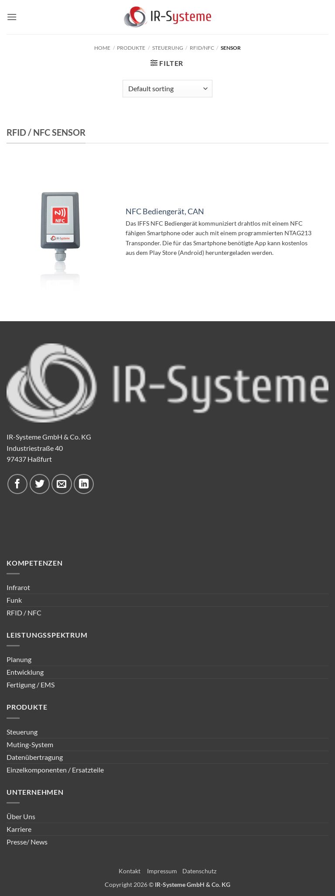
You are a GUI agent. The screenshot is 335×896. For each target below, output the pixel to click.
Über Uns (21, 816)
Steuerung (167, 48)
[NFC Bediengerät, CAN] (60, 234)
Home (102, 48)
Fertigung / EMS (31, 684)
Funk (14, 600)
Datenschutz (199, 871)
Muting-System (30, 744)
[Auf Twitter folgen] (40, 484)
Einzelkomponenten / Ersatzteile (55, 770)
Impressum (162, 871)
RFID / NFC (24, 612)
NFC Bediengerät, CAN (165, 211)
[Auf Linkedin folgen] (84, 484)
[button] (12, 16)
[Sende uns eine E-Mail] (61, 484)
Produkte (131, 48)
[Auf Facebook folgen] (17, 484)
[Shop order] (167, 88)
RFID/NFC (202, 48)
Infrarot (18, 587)
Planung (19, 659)
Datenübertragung (35, 757)
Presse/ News (27, 842)
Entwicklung (25, 672)
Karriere (19, 829)
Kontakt (129, 871)
